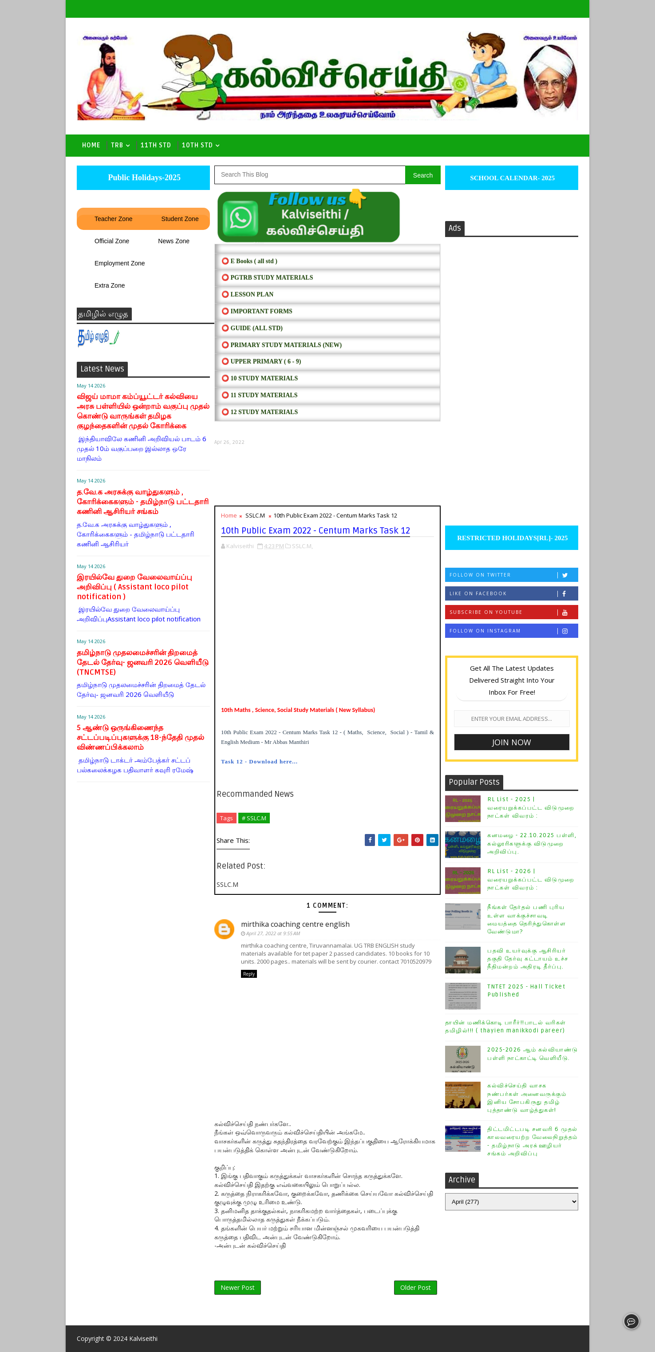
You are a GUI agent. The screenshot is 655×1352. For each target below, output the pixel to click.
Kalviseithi (143, 1338)
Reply (249, 974)
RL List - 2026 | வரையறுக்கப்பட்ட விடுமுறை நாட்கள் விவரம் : (531, 879)
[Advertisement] (327, 476)
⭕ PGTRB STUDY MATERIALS (267, 277)
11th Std (156, 145)
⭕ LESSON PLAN (247, 294)
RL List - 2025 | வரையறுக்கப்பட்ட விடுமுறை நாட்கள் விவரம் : (531, 807)
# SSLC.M (254, 818)
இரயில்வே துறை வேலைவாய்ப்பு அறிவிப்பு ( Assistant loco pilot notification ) (134, 587)
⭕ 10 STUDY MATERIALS (259, 378)
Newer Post (238, 1287)
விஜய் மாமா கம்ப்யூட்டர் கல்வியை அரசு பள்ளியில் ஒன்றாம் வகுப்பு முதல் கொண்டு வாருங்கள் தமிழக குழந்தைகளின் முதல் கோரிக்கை (143, 411)
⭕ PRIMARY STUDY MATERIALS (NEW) (281, 345)
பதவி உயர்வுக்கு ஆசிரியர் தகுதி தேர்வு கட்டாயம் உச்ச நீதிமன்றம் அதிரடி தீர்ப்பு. (527, 958)
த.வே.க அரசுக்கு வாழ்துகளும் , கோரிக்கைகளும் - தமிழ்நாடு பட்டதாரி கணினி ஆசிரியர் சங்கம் (143, 501)
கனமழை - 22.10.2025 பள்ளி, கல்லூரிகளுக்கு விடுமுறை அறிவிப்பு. (531, 843)
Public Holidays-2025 (143, 177)
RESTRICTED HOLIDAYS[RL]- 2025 (511, 538)
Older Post (415, 1287)
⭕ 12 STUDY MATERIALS (259, 412)
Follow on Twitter (514, 575)
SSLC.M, (302, 546)
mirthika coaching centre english (295, 924)
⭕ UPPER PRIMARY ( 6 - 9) (261, 361)
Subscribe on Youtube (514, 612)
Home (91, 145)
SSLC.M (255, 515)
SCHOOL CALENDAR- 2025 (512, 178)
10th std (197, 145)
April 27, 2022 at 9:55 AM (273, 933)
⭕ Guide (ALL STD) (252, 328)
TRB (117, 145)
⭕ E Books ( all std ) (249, 261)
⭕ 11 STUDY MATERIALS (259, 395)
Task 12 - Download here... (259, 761)
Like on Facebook (514, 593)
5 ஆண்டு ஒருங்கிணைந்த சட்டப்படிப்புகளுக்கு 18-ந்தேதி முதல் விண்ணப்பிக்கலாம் (140, 737)
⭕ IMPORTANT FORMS (256, 311)
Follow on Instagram (514, 631)
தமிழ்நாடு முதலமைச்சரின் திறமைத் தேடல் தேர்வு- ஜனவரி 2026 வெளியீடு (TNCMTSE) (143, 662)
